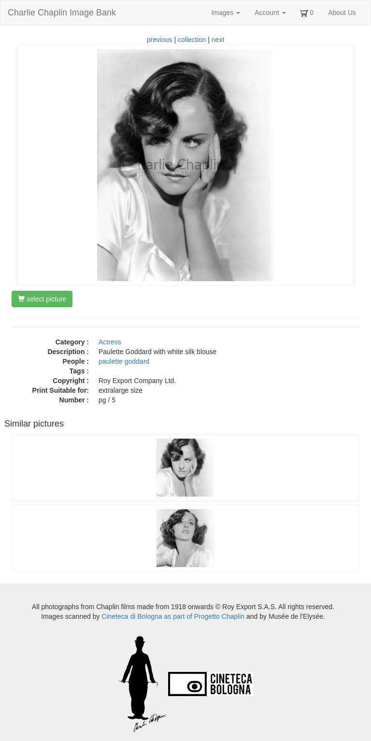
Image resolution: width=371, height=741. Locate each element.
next (218, 39)
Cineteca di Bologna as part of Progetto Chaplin (172, 616)
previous (159, 39)
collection (192, 39)
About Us (342, 12)
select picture (42, 299)
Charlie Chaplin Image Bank (62, 12)
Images (225, 12)
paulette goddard (124, 361)
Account (270, 12)
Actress (110, 342)
